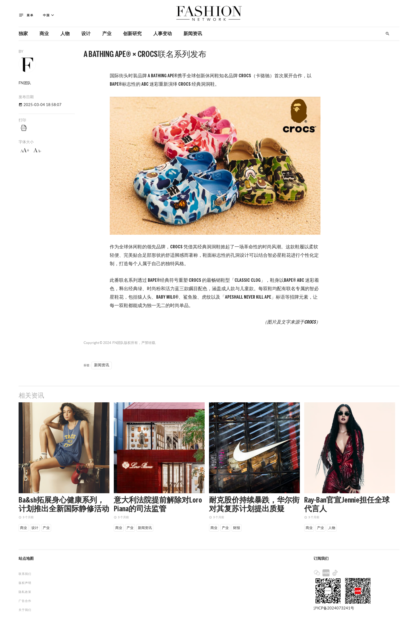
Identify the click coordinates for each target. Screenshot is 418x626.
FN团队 (118, 343)
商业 (44, 34)
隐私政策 (25, 591)
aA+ (24, 150)
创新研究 (132, 34)
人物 (65, 34)
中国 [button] (49, 15)
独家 (23, 34)
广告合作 (25, 600)
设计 (86, 34)
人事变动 (162, 34)
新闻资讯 (192, 34)
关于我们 (25, 609)
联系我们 (25, 573)
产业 (106, 34)
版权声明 (25, 582)
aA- (37, 150)
